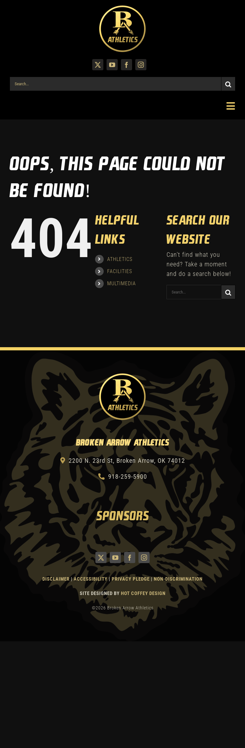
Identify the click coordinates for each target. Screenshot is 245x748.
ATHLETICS (119, 259)
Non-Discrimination (178, 579)
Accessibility (91, 579)
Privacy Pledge (131, 579)
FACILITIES (119, 271)
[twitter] (97, 64)
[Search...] (115, 84)
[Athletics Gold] (122, 8)
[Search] (228, 84)
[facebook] (126, 64)
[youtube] (112, 64)
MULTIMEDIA (121, 283)
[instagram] (140, 64)
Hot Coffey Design (143, 593)
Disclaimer (56, 579)
